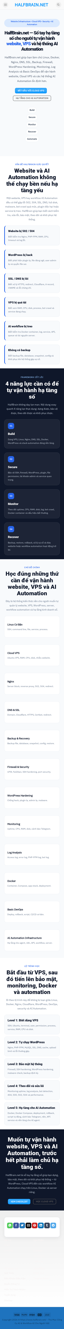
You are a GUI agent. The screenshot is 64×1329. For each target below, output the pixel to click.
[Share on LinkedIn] (41, 1225)
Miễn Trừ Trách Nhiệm (15, 1289)
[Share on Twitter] (22, 1225)
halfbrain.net (27, 5)
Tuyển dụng (9, 1295)
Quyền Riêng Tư (11, 1284)
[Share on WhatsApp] (10, 1225)
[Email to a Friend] (28, 1225)
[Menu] (5, 5)
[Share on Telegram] (53, 1225)
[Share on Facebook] (16, 1225)
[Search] (58, 5)
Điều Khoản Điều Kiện (14, 1278)
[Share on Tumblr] (47, 1225)
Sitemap (8, 1300)
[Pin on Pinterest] (35, 1225)
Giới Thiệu (9, 1273)
